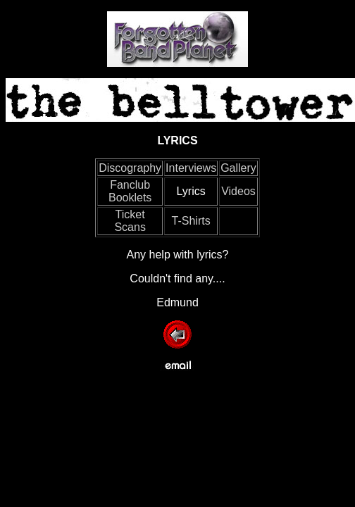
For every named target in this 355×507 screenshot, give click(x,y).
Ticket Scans (129, 220)
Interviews (191, 168)
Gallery (238, 168)
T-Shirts (191, 221)
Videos (238, 191)
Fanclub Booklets (129, 191)
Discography (130, 168)
